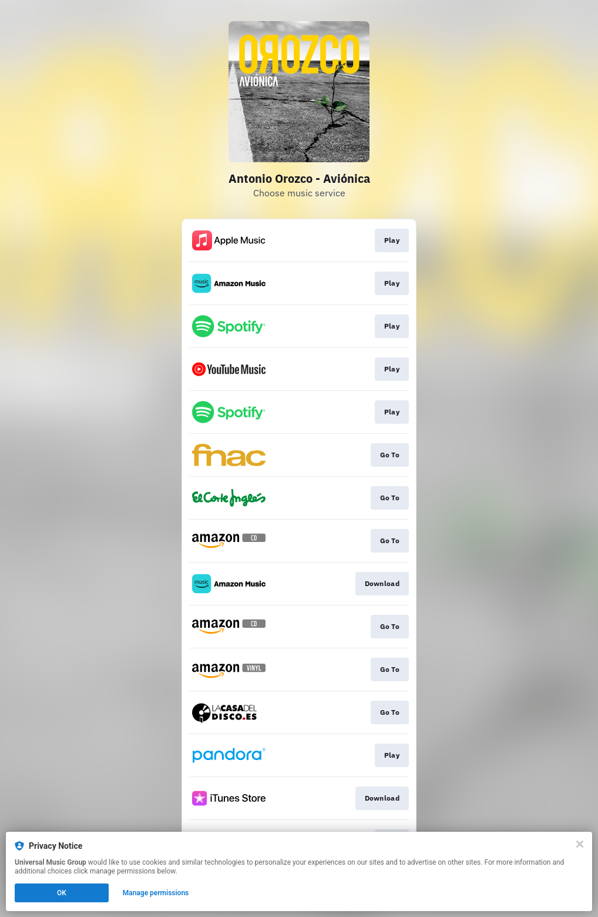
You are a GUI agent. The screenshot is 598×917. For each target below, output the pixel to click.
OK (61, 893)
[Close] (579, 844)
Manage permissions (156, 893)
